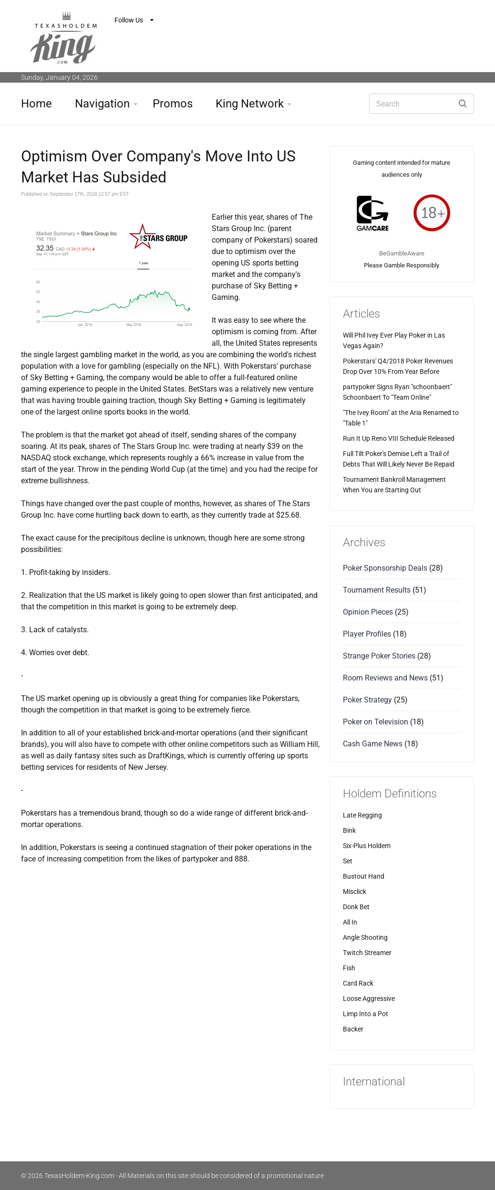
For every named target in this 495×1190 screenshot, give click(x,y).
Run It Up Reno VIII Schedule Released (398, 438)
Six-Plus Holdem (367, 846)
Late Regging (362, 815)
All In (350, 922)
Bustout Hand (363, 876)
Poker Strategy (367, 699)
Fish (349, 968)
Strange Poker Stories (379, 655)
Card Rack (358, 983)
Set (347, 861)
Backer (353, 1029)
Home (36, 103)
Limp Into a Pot (365, 1014)
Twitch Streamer (367, 952)
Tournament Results (377, 590)
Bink (349, 830)
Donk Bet (356, 907)
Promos (173, 103)
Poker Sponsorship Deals (385, 568)
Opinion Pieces (368, 611)
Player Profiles (367, 633)
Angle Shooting (365, 937)
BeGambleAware (401, 253)
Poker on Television (375, 721)
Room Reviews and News (385, 677)
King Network (250, 103)
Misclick (354, 891)
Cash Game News (372, 743)
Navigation (102, 103)
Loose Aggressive (369, 998)
